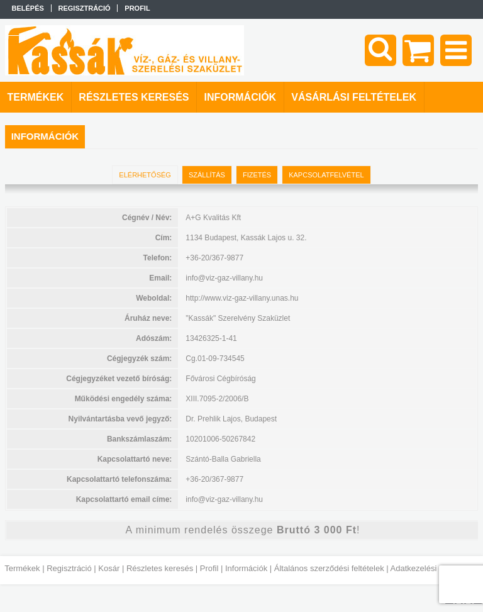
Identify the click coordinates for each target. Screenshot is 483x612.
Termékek (22, 568)
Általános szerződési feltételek (329, 568)
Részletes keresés (159, 568)
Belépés (28, 8)
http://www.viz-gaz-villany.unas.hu (242, 298)
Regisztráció (69, 568)
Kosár (108, 568)
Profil (209, 568)
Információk (246, 568)
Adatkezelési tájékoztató (435, 568)
